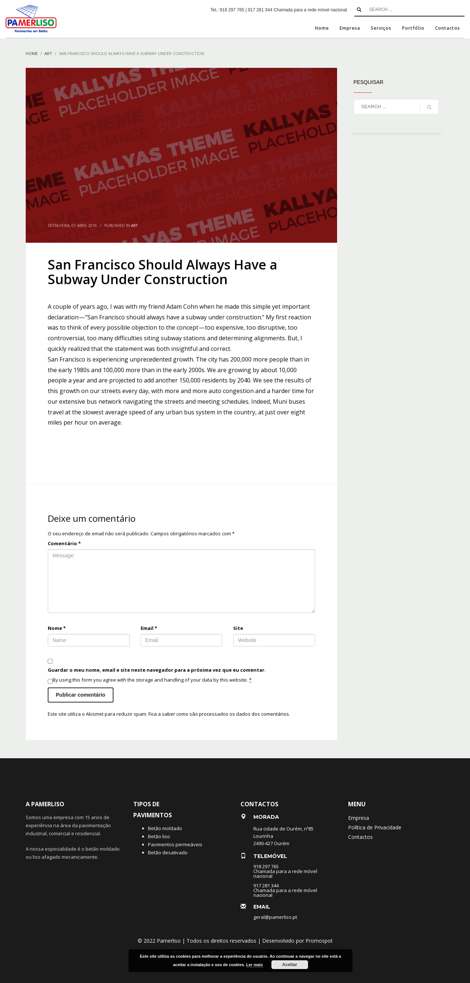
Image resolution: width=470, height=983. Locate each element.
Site (238, 628)
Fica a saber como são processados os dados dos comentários (218, 714)
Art (134, 225)
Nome (57, 628)
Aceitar (289, 964)
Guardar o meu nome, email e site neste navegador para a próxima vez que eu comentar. (157, 670)
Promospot (319, 940)
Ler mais (254, 964)
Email (149, 628)
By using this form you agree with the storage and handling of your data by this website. (152, 679)
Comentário (64, 543)
